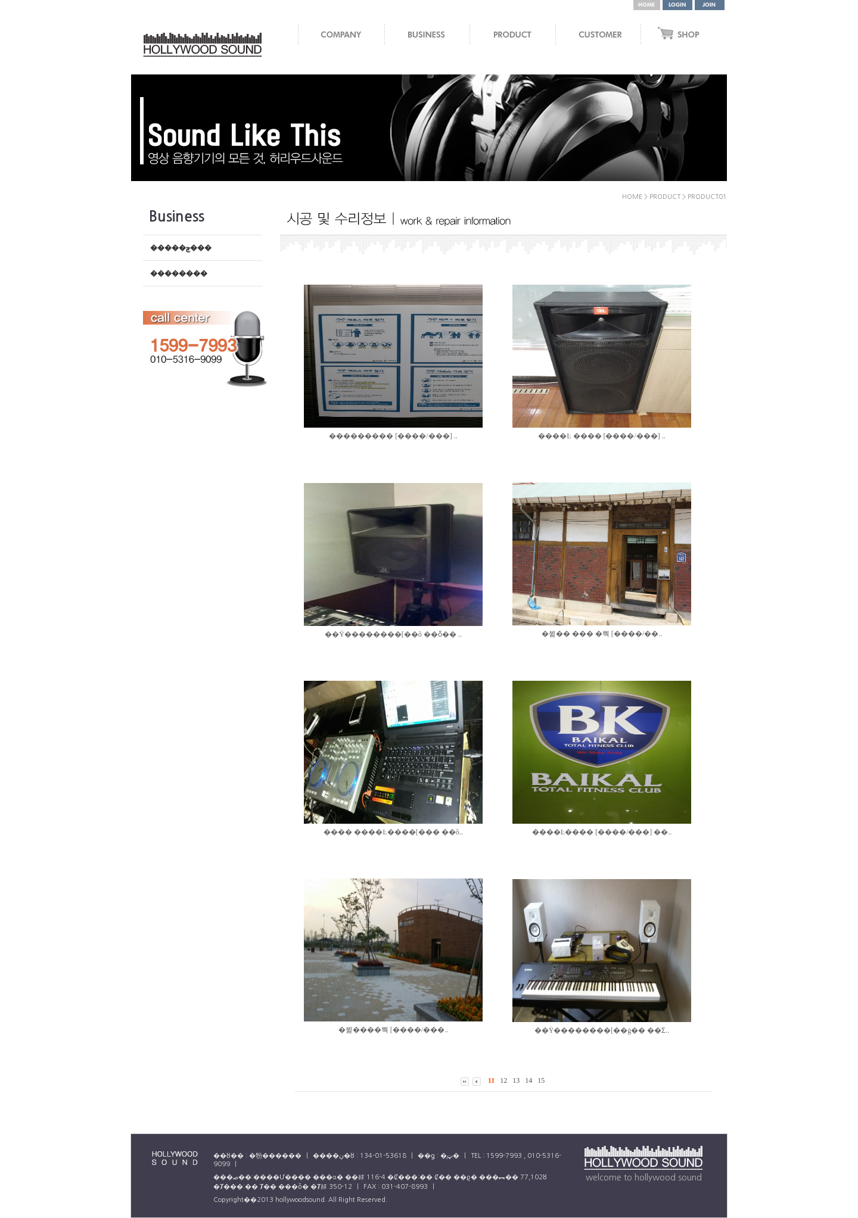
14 (528, 1080)
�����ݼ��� (181, 247)
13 (516, 1080)
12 (503, 1080)
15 (541, 1080)
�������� (178, 273)
